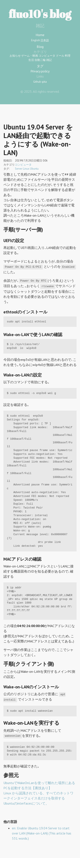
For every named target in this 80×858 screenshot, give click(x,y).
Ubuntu (34, 168)
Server (18, 168)
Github (37, 82)
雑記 (49, 60)
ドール (60, 55)
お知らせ (15, 55)
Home (40, 35)
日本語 (45, 40)
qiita (44, 82)
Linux (26, 168)
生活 (31, 60)
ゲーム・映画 (29, 55)
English (35, 40)
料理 (67, 55)
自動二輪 (40, 60)
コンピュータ (47, 55)
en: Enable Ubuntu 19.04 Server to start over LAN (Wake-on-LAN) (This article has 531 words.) (41, 833)
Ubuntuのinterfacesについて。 (26, 803)
